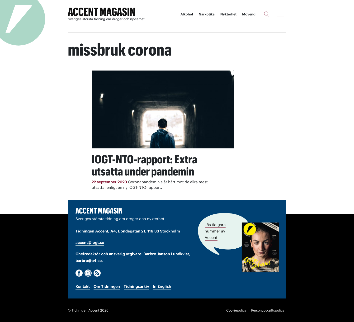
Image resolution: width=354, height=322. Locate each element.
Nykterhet (228, 14)
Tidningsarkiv (136, 286)
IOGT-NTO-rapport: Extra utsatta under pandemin (146, 165)
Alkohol (186, 14)
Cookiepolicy (236, 310)
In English (162, 286)
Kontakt (83, 286)
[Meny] (280, 14)
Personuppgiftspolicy (267, 310)
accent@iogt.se (90, 242)
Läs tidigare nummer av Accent (215, 230)
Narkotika (207, 14)
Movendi (249, 14)
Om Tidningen (107, 286)
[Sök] (266, 14)
